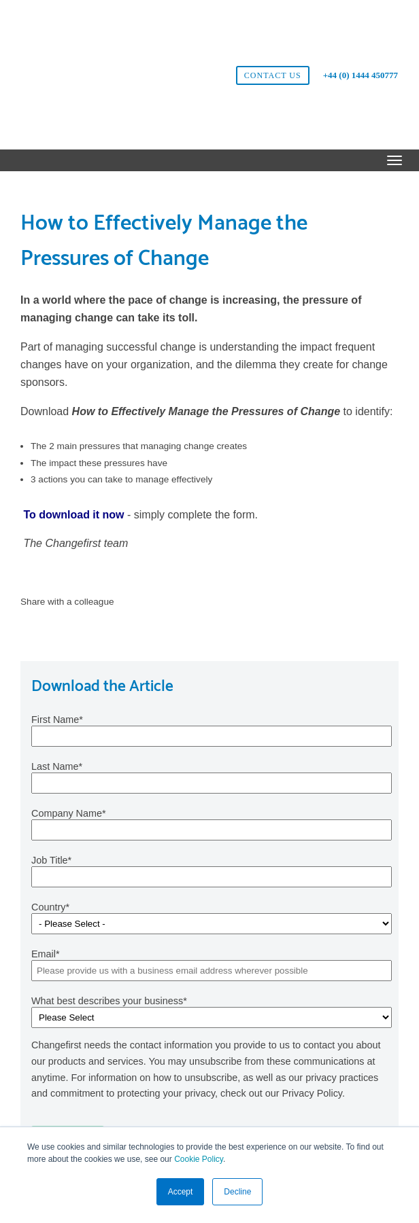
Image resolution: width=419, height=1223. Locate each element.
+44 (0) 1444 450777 (360, 35)
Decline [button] (237, 1192)
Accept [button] (180, 1192)
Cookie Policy (198, 1160)
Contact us (272, 35)
